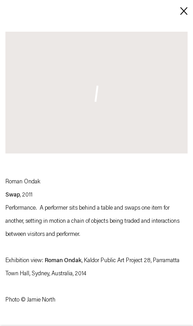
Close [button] (182, 10)
